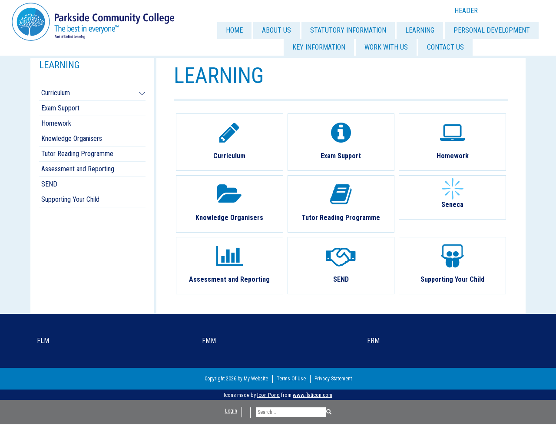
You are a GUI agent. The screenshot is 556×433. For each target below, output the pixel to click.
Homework (56, 123)
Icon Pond (268, 395)
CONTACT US (445, 47)
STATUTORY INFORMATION (348, 30)
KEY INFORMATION (318, 47)
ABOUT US (276, 30)
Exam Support (60, 108)
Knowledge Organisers (71, 138)
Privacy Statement (333, 379)
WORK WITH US (386, 47)
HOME (234, 30)
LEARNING (419, 30)
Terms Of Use (291, 379)
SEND (49, 184)
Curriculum (55, 93)
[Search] (291, 412)
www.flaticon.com (312, 395)
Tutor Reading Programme (77, 154)
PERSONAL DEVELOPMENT (491, 30)
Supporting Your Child (70, 199)
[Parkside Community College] (93, 21)
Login (231, 411)
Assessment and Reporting (77, 169)
